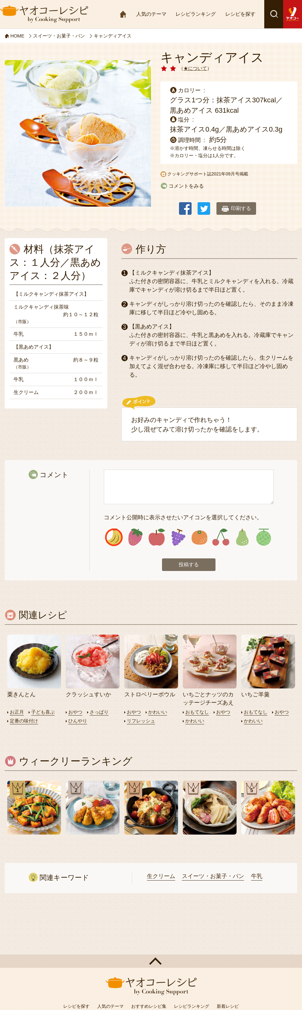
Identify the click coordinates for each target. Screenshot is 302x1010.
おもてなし (197, 712)
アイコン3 (157, 537)
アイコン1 (114, 537)
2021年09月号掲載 (229, 173)
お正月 (17, 712)
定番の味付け (24, 721)
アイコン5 (199, 537)
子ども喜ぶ (43, 712)
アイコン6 (220, 537)
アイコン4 (178, 537)
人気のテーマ (151, 14)
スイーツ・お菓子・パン (213, 876)
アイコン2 (135, 537)
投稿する (189, 565)
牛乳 (256, 876)
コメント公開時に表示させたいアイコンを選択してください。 (183, 517)
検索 (273, 14)
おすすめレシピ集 (148, 1006)
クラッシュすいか (88, 695)
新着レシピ (228, 1006)
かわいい (157, 712)
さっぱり (99, 712)
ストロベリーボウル (149, 695)
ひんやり (77, 721)
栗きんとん (21, 695)
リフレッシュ (141, 721)
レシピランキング (196, 14)
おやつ (75, 712)
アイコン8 (263, 537)
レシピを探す (240, 14)
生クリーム (161, 876)
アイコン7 (242, 537)
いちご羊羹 (255, 695)
